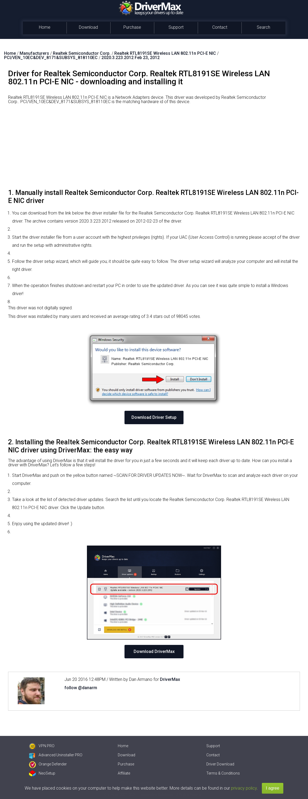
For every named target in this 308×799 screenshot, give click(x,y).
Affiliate (124, 773)
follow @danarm (80, 687)
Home (44, 27)
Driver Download (220, 764)
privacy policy (244, 788)
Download (88, 27)
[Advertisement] (154, 148)
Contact (219, 27)
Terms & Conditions (223, 773)
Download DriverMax (154, 651)
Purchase (132, 27)
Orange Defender (48, 764)
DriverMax (170, 679)
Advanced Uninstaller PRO (55, 755)
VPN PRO (41, 746)
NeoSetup (42, 773)
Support (176, 27)
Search (263, 27)
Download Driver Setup (154, 417)
